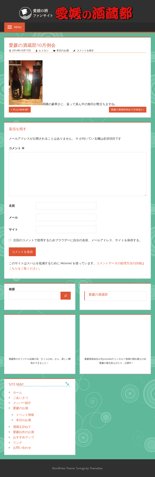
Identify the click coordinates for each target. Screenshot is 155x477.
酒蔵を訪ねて (22, 427)
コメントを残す (85, 50)
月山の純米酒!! (20, 110)
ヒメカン (44, 50)
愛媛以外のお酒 (23, 432)
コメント (17, 148)
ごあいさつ (20, 398)
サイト (13, 229)
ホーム (17, 392)
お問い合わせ (22, 448)
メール (13, 217)
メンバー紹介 (22, 403)
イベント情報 (25, 415)
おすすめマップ (23, 437)
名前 (12, 206)
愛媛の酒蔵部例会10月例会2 (126, 110)
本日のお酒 (62, 50)
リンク (17, 442)
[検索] (65, 295)
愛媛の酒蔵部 (98, 294)
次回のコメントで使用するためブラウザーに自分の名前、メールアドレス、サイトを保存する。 (77, 240)
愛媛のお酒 (20, 408)
